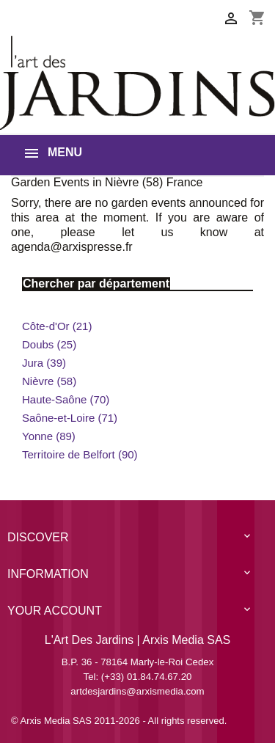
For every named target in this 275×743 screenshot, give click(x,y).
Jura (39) (44, 362)
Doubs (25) (49, 344)
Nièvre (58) (49, 381)
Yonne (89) (49, 436)
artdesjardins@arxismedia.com (137, 691)
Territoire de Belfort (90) (80, 454)
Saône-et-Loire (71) (69, 417)
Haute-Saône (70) (65, 399)
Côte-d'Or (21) (57, 326)
